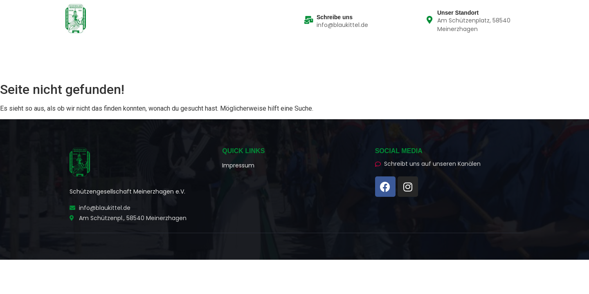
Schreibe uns (335, 17)
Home (77, 53)
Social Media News (100, 64)
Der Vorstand (161, 53)
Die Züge (114, 53)
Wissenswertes (282, 53)
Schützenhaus (164, 64)
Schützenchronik (221, 53)
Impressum (238, 165)
